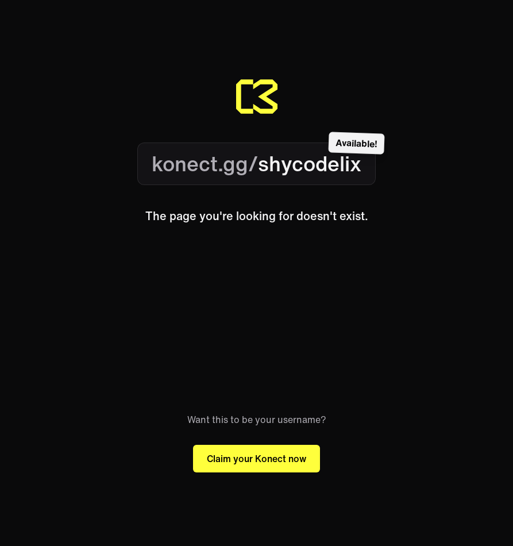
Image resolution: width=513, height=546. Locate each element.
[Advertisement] (256, 318)
